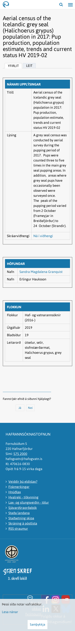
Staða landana (19, 513)
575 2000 (20, 454)
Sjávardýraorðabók (22, 508)
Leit (29, 66)
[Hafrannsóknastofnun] (7, 4)
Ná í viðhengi (43, 236)
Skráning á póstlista (22, 523)
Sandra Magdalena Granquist (41, 272)
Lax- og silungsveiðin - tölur (28, 502)
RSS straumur (18, 529)
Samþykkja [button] (37, 624)
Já (19, 407)
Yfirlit (13, 66)
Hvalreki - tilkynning (23, 497)
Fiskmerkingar (18, 487)
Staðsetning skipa (21, 518)
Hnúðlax (14, 492)
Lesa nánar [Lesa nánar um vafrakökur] (10, 612)
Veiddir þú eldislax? (22, 482)
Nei (30, 407)
